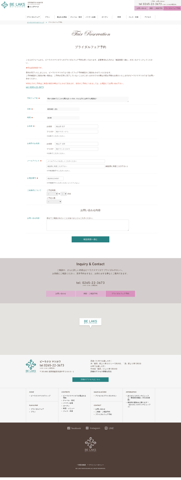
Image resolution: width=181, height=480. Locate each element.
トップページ (34, 7)
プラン (47, 17)
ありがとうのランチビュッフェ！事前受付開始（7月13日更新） (139, 400)
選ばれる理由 (62, 17)
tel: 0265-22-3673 (35, 87)
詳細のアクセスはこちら (90, 382)
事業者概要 (82, 467)
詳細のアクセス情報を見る (101, 374)
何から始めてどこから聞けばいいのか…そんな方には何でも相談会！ (88, 100)
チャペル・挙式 (76, 17)
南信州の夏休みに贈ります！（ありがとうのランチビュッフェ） (139, 407)
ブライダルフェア (33, 17)
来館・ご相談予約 (156, 8)
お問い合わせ (141, 8)
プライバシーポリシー (96, 467)
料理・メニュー (69, 411)
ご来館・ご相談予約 (102, 414)
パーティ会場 (90, 17)
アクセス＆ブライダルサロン (106, 398)
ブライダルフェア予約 (172, 8)
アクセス (148, 17)
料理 (119, 17)
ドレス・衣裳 (133, 17)
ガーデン (105, 17)
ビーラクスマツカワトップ (40, 398)
